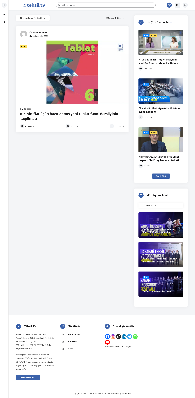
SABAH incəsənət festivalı (157, 291)
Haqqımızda (74, 334)
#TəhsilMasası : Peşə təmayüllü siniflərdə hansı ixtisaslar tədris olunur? (157, 63)
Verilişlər (72, 341)
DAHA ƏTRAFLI (28, 377)
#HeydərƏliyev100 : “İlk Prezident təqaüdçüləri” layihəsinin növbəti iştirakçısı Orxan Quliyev (158, 160)
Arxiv (70, 349)
